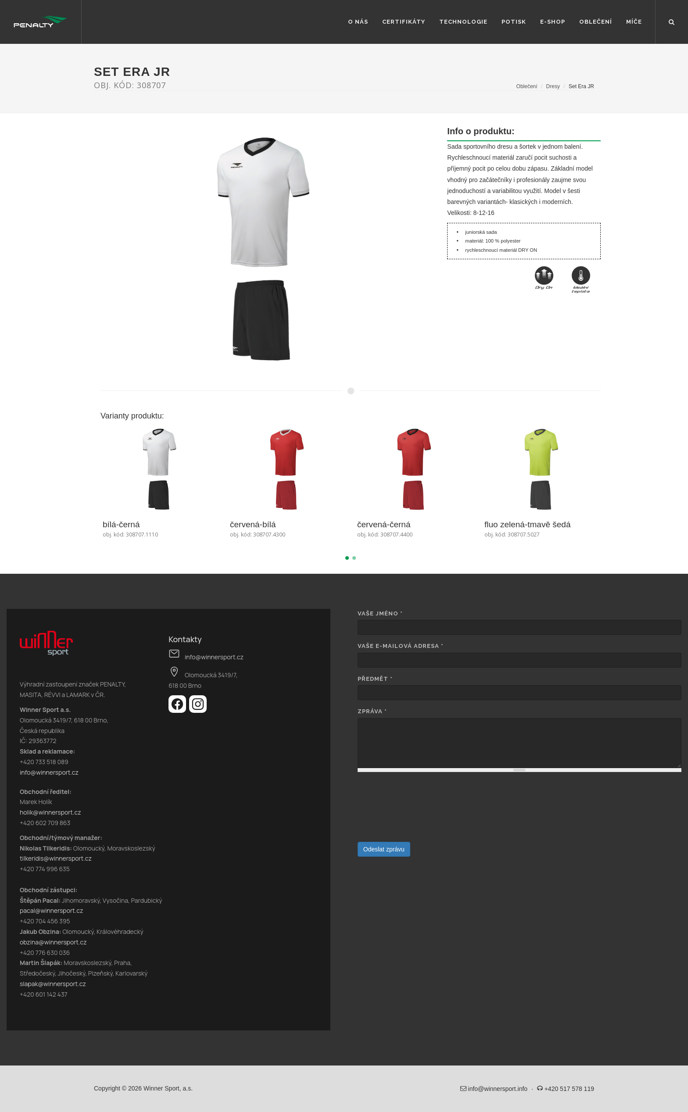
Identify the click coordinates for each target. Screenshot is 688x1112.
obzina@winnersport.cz (53, 942)
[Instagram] (198, 710)
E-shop (552, 21)
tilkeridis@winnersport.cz (56, 858)
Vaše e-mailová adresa (401, 646)
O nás (358, 21)
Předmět (375, 679)
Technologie (463, 21)
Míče (634, 21)
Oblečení (595, 21)
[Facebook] (178, 710)
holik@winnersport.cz (50, 812)
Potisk (514, 21)
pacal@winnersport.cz (51, 910)
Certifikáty (403, 21)
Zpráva (372, 711)
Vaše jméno (380, 613)
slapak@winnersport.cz (53, 984)
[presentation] (394, 810)
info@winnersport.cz (49, 772)
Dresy (553, 86)
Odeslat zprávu (384, 849)
